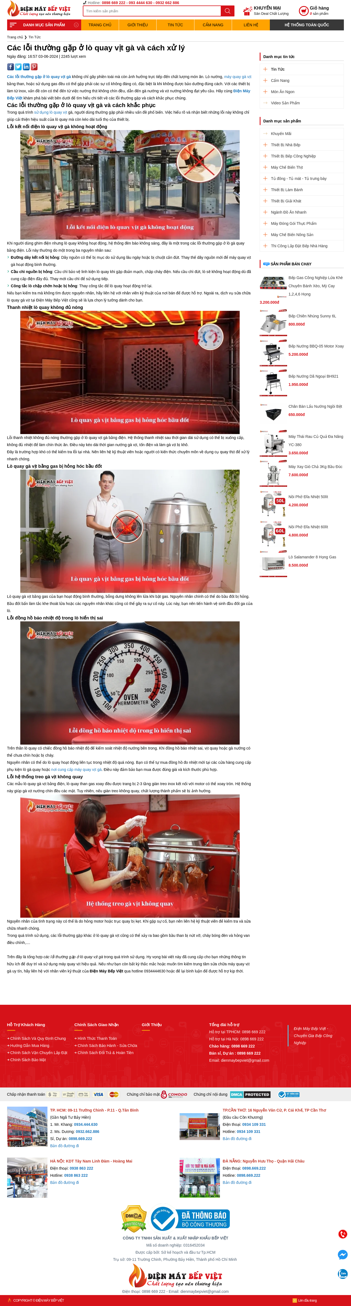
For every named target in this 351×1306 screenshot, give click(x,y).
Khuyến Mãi (281, 133)
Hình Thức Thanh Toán (97, 1038)
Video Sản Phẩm (285, 103)
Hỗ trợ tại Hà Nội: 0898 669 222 (236, 1039)
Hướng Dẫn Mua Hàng (29, 1045)
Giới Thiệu (138, 25)
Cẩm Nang (213, 25)
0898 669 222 (253, 1032)
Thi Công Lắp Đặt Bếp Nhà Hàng (299, 246)
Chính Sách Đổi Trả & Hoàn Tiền (106, 1052)
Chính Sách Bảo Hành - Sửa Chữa (107, 1045)
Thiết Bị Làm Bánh (287, 190)
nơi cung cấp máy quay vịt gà (76, 769)
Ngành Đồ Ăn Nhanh (288, 212)
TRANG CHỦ (100, 25)
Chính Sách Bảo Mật (28, 1060)
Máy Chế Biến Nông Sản (292, 235)
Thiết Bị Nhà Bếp (285, 145)
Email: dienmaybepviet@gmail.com (239, 1060)
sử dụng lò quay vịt (50, 112)
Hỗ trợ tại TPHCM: (225, 1032)
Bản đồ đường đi (64, 1146)
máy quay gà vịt (237, 76)
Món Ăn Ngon (283, 92)
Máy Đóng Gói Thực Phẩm (293, 223)
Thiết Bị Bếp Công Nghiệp (293, 156)
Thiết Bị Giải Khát (286, 201)
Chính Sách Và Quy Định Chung (38, 1038)
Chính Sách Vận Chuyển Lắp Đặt (38, 1052)
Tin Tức (175, 25)
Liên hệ (251, 25)
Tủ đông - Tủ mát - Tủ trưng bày (299, 178)
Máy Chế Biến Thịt (287, 167)
